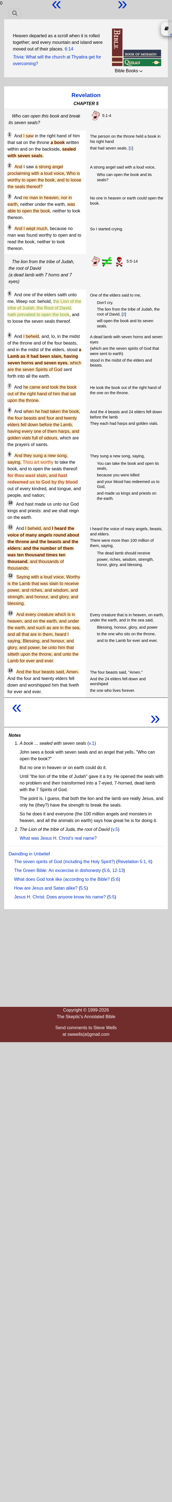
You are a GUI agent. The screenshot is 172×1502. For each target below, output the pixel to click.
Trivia (18, 57)
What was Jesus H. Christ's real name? (58, 838)
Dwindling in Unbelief (29, 854)
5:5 (83, 888)
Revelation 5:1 (132, 861)
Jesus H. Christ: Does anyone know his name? (60, 897)
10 (10, 503)
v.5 (115, 829)
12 (10, 576)
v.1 (91, 743)
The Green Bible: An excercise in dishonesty (57, 870)
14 (10, 671)
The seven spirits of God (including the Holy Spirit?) (64, 861)
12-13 (118, 870)
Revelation (85, 95)
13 (10, 613)
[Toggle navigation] (15, 13)
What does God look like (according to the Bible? (62, 879)
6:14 (69, 49)
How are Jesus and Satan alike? (45, 888)
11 (10, 527)
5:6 (107, 870)
